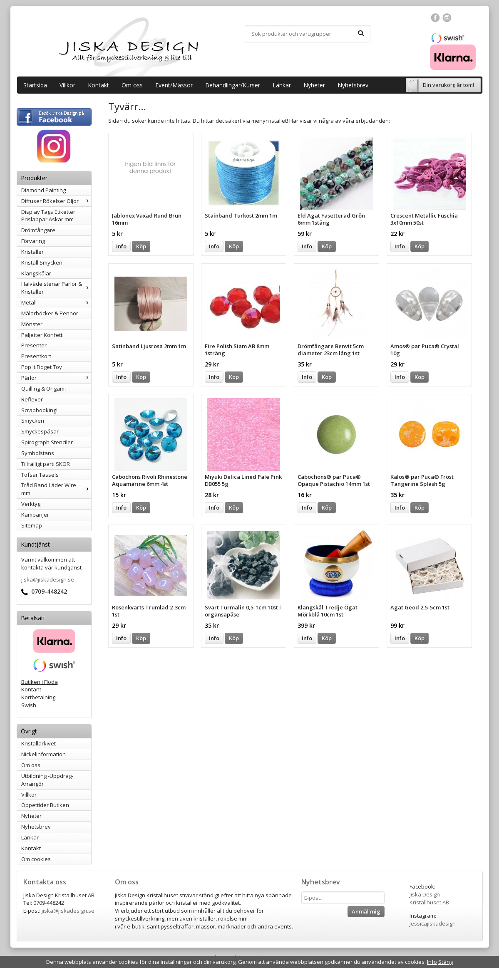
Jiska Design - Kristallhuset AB (429, 898)
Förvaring (33, 241)
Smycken (32, 420)
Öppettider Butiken (45, 805)
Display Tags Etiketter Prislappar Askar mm (48, 215)
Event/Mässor (174, 85)
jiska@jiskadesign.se (47, 579)
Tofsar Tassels (40, 474)
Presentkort (36, 356)
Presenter (34, 345)
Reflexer (32, 399)
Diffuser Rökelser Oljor (56, 201)
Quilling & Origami (43, 388)
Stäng (445, 962)
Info (121, 246)
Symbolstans (37, 453)
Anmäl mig (366, 911)
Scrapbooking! (39, 410)
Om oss (132, 85)
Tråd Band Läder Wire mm (56, 489)
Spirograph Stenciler (47, 442)
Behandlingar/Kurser (232, 85)
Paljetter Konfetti (42, 335)
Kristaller (32, 251)
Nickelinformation (43, 754)
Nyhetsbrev (353, 85)
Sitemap (31, 525)
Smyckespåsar (40, 431)
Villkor (67, 85)
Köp (141, 246)
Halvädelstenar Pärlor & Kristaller (56, 287)
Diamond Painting (43, 190)
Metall (56, 302)
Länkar (282, 85)
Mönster (31, 324)
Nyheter (314, 85)
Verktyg (30, 504)
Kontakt (98, 85)
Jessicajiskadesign (433, 923)
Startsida (35, 85)
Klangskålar (36, 273)
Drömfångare (38, 230)
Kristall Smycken (41, 262)
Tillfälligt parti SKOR (45, 464)
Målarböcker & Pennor (49, 313)
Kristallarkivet (38, 743)
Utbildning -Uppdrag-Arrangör (47, 779)
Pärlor (56, 377)
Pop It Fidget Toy (41, 367)
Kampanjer (35, 514)
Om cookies (36, 859)
